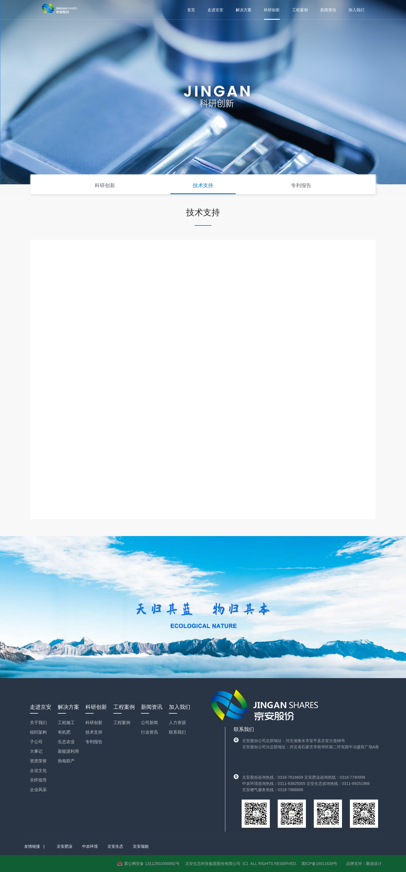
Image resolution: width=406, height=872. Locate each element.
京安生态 (115, 846)
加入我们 (356, 10)
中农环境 (90, 846)
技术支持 (203, 185)
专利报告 (301, 185)
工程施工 (66, 722)
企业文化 (38, 770)
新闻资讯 (328, 10)
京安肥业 (64, 846)
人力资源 (177, 722)
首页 (191, 10)
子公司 (36, 741)
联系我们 (177, 732)
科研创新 (272, 10)
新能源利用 (68, 751)
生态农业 (66, 741)
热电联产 (66, 760)
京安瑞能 (141, 846)
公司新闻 (149, 722)
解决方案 (243, 10)
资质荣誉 (38, 760)
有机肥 (64, 732)
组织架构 (38, 732)
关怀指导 (38, 780)
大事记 (36, 751)
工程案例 (300, 10)
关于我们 (38, 722)
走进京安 (215, 10)
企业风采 (38, 789)
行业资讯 (149, 732)
